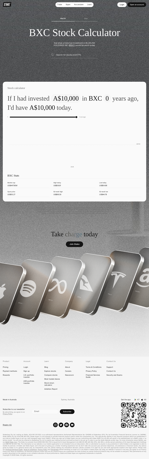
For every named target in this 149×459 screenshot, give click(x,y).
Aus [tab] (86, 18)
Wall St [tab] (63, 18)
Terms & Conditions (94, 367)
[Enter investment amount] (65, 98)
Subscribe (67, 411)
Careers (68, 371)
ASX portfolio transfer (29, 382)
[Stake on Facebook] (66, 425)
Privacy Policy (91, 371)
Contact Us (111, 371)
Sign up (27, 371)
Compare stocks (51, 375)
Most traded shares (52, 379)
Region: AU (7, 425)
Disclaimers (55, 449)
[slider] (76, 117)
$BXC (71, 45)
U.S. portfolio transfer (29, 376)
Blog (46, 367)
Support (110, 367)
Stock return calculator (49, 384)
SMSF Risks (9, 442)
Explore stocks (50, 371)
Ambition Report (51, 389)
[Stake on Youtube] (72, 425)
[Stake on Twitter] (61, 425)
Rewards (6, 375)
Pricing (5, 367)
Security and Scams (114, 375)
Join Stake (74, 244)
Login (122, 5)
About (67, 367)
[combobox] (77, 55)
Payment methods (10, 371)
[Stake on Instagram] (55, 425)
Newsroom (69, 375)
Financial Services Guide (93, 376)
